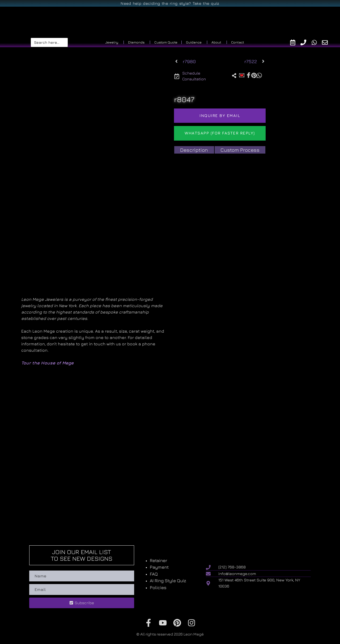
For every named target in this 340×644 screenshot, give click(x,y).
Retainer (158, 560)
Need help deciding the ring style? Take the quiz (170, 3)
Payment (159, 567)
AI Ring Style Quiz (168, 580)
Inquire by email (219, 115)
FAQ (154, 574)
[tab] (194, 150)
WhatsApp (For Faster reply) (220, 133)
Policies (158, 587)
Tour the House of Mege (47, 362)
